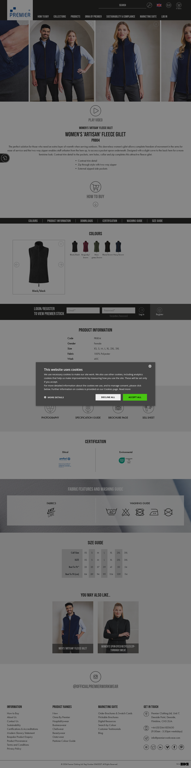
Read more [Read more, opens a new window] (125, 389)
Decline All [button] (108, 397)
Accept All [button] (135, 397)
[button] (54, 397)
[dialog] (95, 384)
